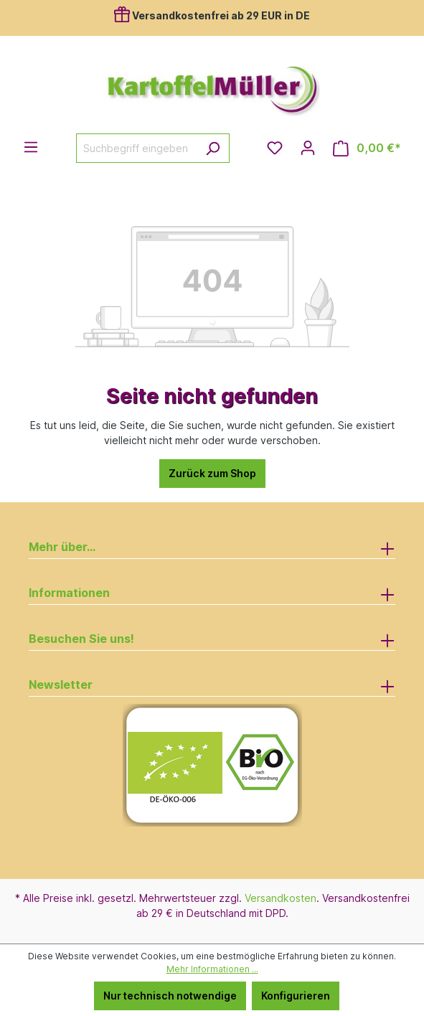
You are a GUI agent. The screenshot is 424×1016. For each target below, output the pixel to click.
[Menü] (30, 147)
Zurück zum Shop (212, 473)
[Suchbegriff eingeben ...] (136, 148)
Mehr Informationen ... (212, 969)
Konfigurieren (295, 995)
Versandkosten (280, 898)
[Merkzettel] (274, 147)
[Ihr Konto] (307, 147)
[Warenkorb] (367, 148)
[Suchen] (213, 148)
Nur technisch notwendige (170, 995)
